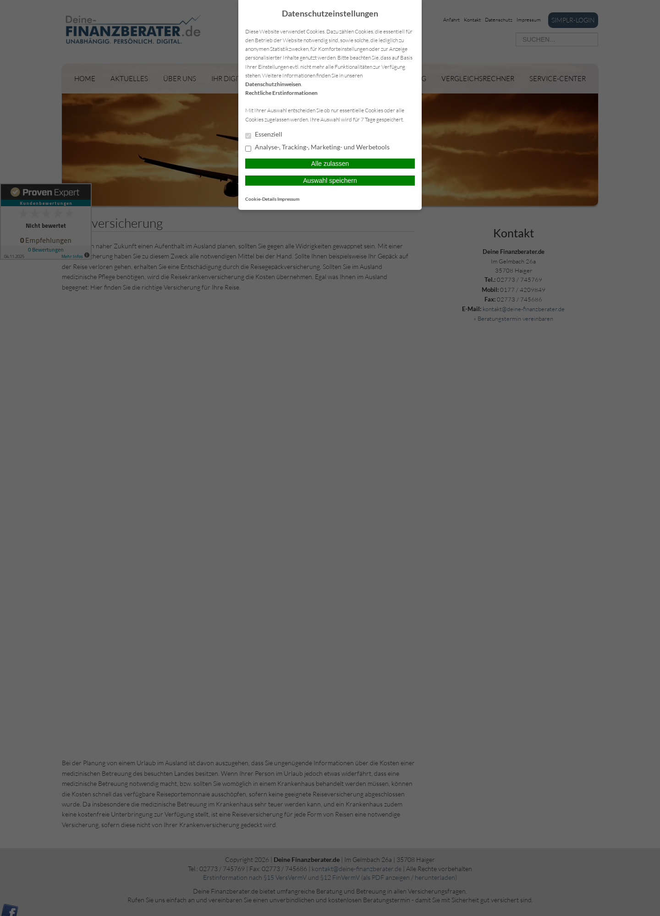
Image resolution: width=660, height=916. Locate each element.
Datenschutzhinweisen (273, 84)
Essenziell (263, 135)
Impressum (288, 199)
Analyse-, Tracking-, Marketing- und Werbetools (317, 147)
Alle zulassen (330, 163)
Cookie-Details (260, 199)
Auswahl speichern (330, 180)
